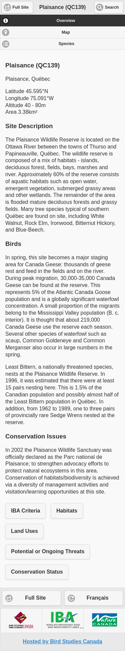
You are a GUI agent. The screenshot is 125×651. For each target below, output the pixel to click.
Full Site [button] (20, 7)
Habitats (66, 511)
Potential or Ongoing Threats (47, 551)
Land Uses (24, 531)
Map (66, 32)
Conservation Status (37, 572)
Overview (66, 20)
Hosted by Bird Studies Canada (62, 641)
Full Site (35, 598)
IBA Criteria (25, 511)
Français (98, 598)
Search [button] (112, 7)
